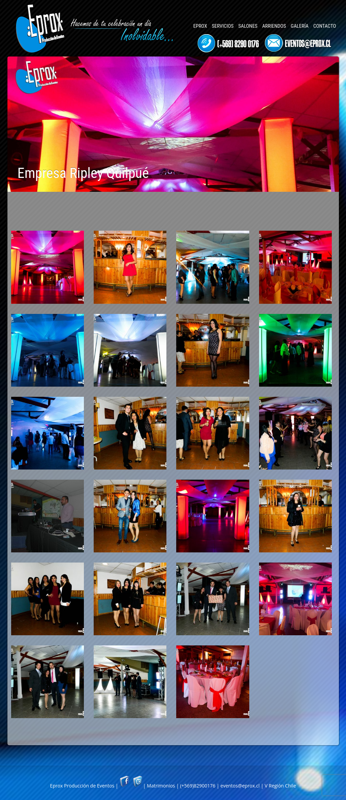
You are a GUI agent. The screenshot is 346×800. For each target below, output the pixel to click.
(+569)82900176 (197, 785)
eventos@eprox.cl (240, 785)
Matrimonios (161, 785)
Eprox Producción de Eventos (82, 785)
